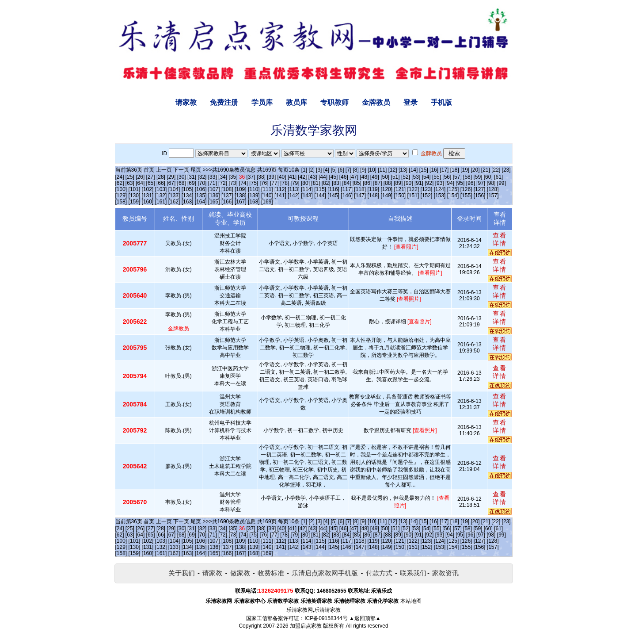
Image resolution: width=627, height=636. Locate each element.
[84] (346, 183)
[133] (174, 195)
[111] (267, 189)
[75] (253, 183)
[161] (161, 202)
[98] (490, 183)
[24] (119, 177)
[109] (241, 189)
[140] (267, 195)
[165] (214, 202)
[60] (488, 177)
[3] (319, 170)
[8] (356, 170)
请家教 (186, 102)
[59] (477, 177)
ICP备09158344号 (325, 618)
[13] (403, 170)
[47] (354, 177)
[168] (254, 202)
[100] (121, 189)
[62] (119, 183)
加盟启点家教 (306, 626)
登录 (410, 102)
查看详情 (500, 239)
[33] (212, 177)
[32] (202, 177)
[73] (232, 183)
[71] (212, 183)
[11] (382, 170)
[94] (449, 183)
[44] (323, 177)
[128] (493, 189)
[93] (439, 183)
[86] (367, 183)
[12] (392, 170)
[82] (326, 183)
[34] (222, 177)
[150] (400, 195)
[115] (320, 189)
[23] (506, 170)
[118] (360, 189)
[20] (475, 170)
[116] (333, 189)
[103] (161, 189)
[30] (181, 177)
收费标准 (271, 573)
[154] (453, 195)
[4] (326, 170)
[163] (188, 202)
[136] (214, 195)
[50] (384, 177)
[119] (373, 189)
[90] (408, 183)
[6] (341, 170)
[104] (174, 189)
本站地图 (411, 601)
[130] (135, 195)
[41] (292, 177)
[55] (436, 177)
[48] (364, 177)
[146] (347, 195)
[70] (202, 183)
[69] (191, 183)
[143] (307, 195)
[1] (304, 170)
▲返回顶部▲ (365, 618)
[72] (222, 183)
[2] (311, 170)
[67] (171, 183)
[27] (150, 177)
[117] (347, 189)
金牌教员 (376, 102)
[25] (129, 177)
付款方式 (379, 573)
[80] (305, 183)
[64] (140, 183)
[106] (201, 189)
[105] (188, 189)
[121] (400, 189)
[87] (377, 183)
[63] (129, 183)
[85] (357, 183)
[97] (480, 183)
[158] (121, 202)
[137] (227, 195)
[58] (467, 177)
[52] (405, 177)
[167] (241, 202)
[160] (148, 202)
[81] (315, 183)
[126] (466, 189)
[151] (413, 195)
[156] (480, 195)
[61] (498, 177)
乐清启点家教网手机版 (325, 573)
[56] (446, 177)
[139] (254, 195)
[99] (501, 183)
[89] (398, 183)
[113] (294, 189)
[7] (348, 170)
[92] (429, 183)
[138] (241, 195)
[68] (181, 183)
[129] (121, 195)
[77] (274, 183)
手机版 (441, 102)
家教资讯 (445, 573)
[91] (418, 183)
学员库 (262, 102)
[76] (264, 183)
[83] (336, 183)
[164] (201, 202)
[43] (312, 177)
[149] (386, 195)
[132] (161, 195)
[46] (343, 177)
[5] (333, 170)
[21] (485, 170)
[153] (440, 195)
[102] (148, 189)
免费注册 (224, 102)
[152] (427, 195)
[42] (302, 177)
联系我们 (413, 573)
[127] (480, 189)
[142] (294, 195)
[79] (295, 183)
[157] (493, 195)
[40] (281, 177)
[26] (140, 177)
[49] (374, 177)
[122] (413, 189)
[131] (148, 195)
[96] (470, 183)
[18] (454, 170)
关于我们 (181, 573)
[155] (466, 195)
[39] (271, 177)
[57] (457, 177)
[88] (388, 183)
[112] (280, 189)
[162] (174, 202)
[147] (360, 195)
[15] (423, 170)
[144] (320, 195)
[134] (188, 195)
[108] (227, 189)
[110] (254, 189)
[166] (227, 202)
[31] (191, 177)
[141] (280, 195)
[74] (243, 183)
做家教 (240, 573)
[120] (386, 189)
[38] (261, 177)
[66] (160, 183)
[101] (135, 189)
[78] (284, 183)
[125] (453, 189)
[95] (460, 183)
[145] (333, 195)
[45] (333, 177)
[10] (372, 170)
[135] (201, 195)
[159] (135, 202)
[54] (426, 177)
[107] (214, 189)
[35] (232, 177)
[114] (307, 189)
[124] (440, 189)
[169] (267, 202)
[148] (373, 195)
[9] (363, 170)
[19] (464, 170)
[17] (444, 170)
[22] (495, 170)
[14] (413, 170)
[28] (160, 177)
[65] (150, 183)
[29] (171, 177)
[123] (427, 189)
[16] (433, 170)
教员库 (296, 102)
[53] (415, 177)
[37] (251, 177)
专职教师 (334, 102)
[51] (395, 177)
